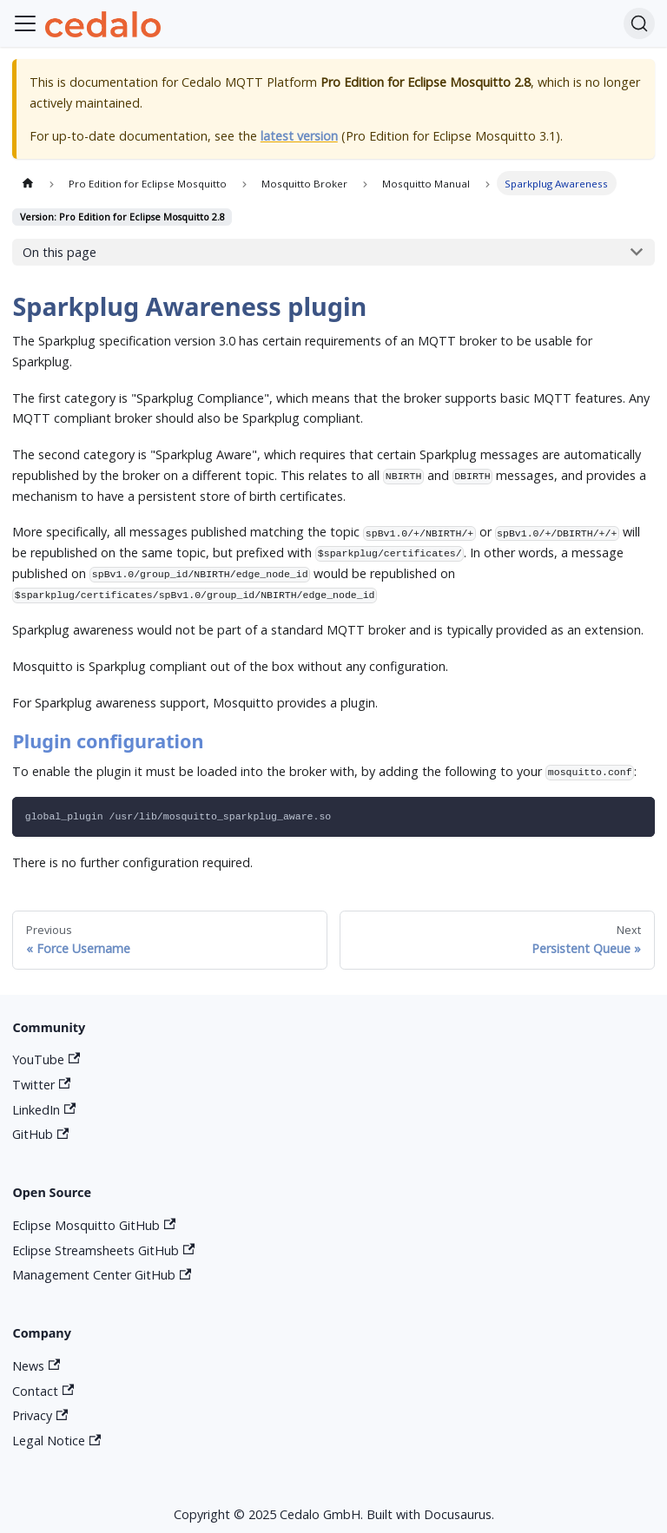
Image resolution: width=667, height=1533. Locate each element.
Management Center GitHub (101, 1275)
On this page (59, 252)
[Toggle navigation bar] (25, 23)
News (36, 1366)
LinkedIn (44, 1110)
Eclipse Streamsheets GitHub (103, 1250)
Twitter (41, 1084)
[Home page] (27, 183)
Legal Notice (56, 1440)
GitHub (40, 1134)
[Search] (639, 23)
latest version (299, 136)
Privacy (40, 1415)
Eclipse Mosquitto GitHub (93, 1225)
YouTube (46, 1059)
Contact (43, 1391)
